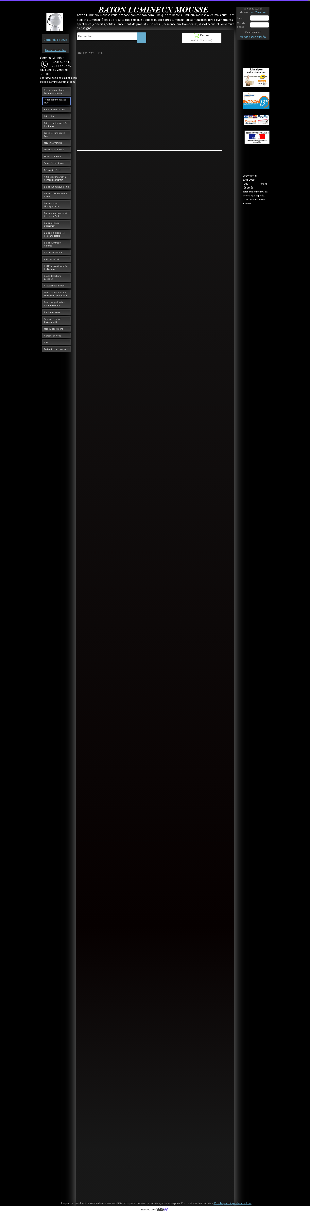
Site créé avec (156, 1209)
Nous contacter (55, 50)
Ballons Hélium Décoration (52, 224)
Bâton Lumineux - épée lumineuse (55, 125)
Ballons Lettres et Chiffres (52, 244)
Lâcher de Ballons (53, 252)
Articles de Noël (52, 259)
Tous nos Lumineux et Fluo (55, 101)
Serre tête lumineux (54, 163)
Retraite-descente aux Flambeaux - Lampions (55, 294)
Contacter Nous (52, 312)
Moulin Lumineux (53, 142)
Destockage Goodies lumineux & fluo (54, 304)
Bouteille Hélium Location (52, 277)
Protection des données (55, 349)
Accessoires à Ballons (54, 285)
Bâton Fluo (49, 116)
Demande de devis (55, 40)
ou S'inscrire (258, 12)
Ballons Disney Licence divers (55, 195)
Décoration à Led (52, 170)
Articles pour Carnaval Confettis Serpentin (55, 178)
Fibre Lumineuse (52, 156)
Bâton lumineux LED (54, 109)
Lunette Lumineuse (54, 149)
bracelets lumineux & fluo (54, 134)
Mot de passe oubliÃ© (253, 37)
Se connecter (253, 32)
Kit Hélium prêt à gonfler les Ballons (56, 267)
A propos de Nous (52, 335)
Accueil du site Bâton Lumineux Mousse (54, 91)
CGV (46, 342)
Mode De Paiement (53, 328)
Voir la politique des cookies (232, 1203)
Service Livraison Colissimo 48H (52, 320)
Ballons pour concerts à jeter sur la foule (55, 215)
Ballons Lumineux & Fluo (56, 186)
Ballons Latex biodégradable (51, 205)
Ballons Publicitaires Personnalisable (54, 234)
